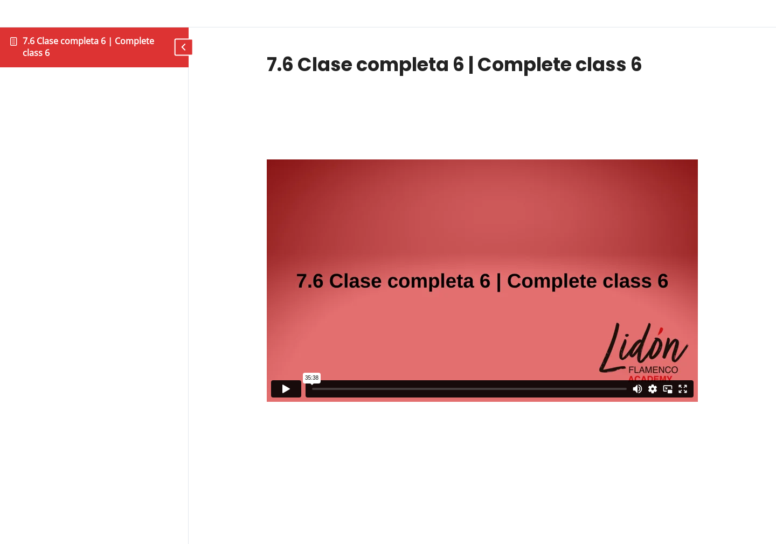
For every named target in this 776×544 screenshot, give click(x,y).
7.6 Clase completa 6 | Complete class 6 (88, 47)
